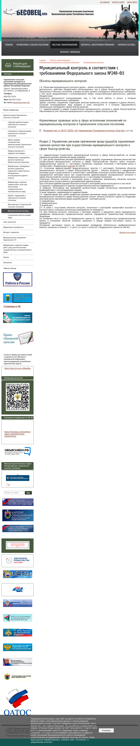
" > (17, 477)
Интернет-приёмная (70, 52)
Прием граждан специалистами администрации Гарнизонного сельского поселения (20, 143)
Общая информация (11, 110)
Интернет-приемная (11, 232)
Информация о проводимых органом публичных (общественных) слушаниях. (19, 159)
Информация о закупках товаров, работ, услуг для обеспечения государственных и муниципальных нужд (17, 248)
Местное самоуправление (64, 44)
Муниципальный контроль (18, 211)
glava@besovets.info (21, 103)
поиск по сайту (118, 2)
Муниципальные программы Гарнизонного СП (14, 238)
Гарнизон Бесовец (126, 44)
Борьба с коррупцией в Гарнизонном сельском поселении (17, 197)
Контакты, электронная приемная (97, 44)
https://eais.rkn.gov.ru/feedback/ (18, 368)
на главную (105, 2)
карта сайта (132, 2)
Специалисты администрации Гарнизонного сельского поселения (19, 133)
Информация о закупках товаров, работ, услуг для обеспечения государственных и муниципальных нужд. (17, 187)
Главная (9, 44)
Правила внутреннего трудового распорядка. (16, 152)
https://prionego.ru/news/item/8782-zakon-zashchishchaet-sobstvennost (20, 434)
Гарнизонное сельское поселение (32, 44)
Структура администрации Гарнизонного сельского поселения (18, 124)
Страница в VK (12, 306)
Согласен (106, 730)
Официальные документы (13, 227)
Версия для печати (128, 233)
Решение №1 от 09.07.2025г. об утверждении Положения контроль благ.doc (84, 130)
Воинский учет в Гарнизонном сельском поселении (19, 205)
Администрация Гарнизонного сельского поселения (15, 116)
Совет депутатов (9, 222)
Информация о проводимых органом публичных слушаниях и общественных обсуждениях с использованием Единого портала (19, 172)
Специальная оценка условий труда (19, 216)
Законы (6, 257)
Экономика (7, 262)
